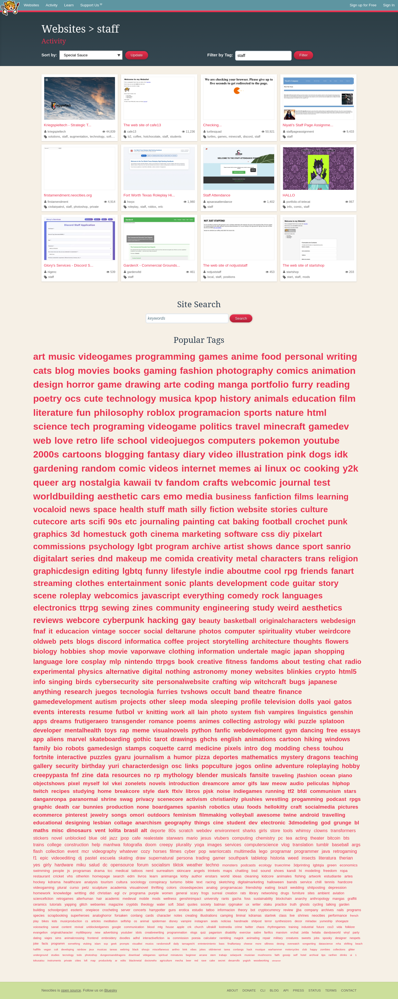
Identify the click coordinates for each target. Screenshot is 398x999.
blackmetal (135, 960)
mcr (85, 851)
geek (113, 943)
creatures (292, 938)
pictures (348, 807)
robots (75, 748)
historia (277, 857)
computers (232, 440)
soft (171, 904)
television (280, 701)
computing (242, 837)
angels (199, 871)
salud (94, 864)
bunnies (93, 807)
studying (84, 791)
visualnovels (170, 730)
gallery (43, 766)
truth (293, 904)
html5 (348, 671)
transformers (343, 830)
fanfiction (272, 496)
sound (266, 871)
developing (67, 949)
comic (298, 206)
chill (318, 882)
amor (238, 783)
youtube (321, 440)
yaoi (324, 701)
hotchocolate (151, 136)
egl (116, 893)
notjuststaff (212, 272)
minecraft (235, 136)
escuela (108, 857)
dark (163, 791)
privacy (145, 799)
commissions (59, 546)
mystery (292, 757)
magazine (116, 904)
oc (295, 468)
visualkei (137, 943)
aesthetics (322, 607)
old (103, 837)
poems (186, 721)
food (271, 356)
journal (295, 482)
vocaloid (49, 509)
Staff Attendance (217, 195)
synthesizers (283, 921)
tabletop (259, 857)
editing (105, 570)
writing (342, 356)
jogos (243, 766)
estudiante (332, 876)
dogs (320, 454)
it (51, 631)
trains (38, 844)
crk (189, 927)
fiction (222, 509)
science (50, 426)
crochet (309, 521)
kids (54, 921)
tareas (113, 949)
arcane (203, 954)
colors (172, 887)
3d (75, 533)
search (118, 876)
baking (246, 521)
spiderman (159, 921)
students (175, 136)
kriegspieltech (55, 131)
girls (263, 830)
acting (301, 837)
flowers (337, 641)
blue (93, 837)
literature (53, 412)
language (48, 661)
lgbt (144, 546)
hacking (162, 620)
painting (198, 521)
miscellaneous (160, 949)
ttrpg (89, 607)
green (332, 865)
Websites (31, 5)
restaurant (41, 876)
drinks (343, 954)
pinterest (76, 815)
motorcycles (292, 949)
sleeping (224, 701)
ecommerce (47, 815)
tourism (107, 882)
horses (160, 851)
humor (183, 757)
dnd (105, 558)
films (303, 496)
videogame (172, 426)
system (241, 712)
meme (140, 730)
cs (86, 921)
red (196, 960)
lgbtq (132, 570)
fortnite (43, 757)
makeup (131, 558)
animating (253, 938)
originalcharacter (62, 932)
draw (140, 857)
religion (343, 558)
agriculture (166, 960)
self (295, 954)
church (199, 927)
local (210, 276)
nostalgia (99, 482)
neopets (355, 938)
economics (349, 865)
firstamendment (56, 201)
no (147, 775)
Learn (69, 5)
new (97, 932)
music (61, 356)
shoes (279, 871)
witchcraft (270, 681)
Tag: (220, 54)
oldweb (44, 641)
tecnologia (137, 691)
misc (58, 830)
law (264, 783)
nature (289, 412)
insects (308, 857)
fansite (259, 775)
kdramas (255, 915)
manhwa (111, 844)
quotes (192, 904)
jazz (113, 837)
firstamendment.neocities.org (68, 195)
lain (203, 712)
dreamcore (215, 783)
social (153, 631)
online (263, 766)
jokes (203, 949)
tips (323, 954)
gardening (55, 468)
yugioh (247, 960)
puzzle (307, 721)
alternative (123, 671)
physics (90, 671)
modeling (312, 871)
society (206, 904)
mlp (115, 661)
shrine (109, 799)
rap (124, 730)
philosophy (118, 412)
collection (55, 851)
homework (41, 893)
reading (333, 384)
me (156, 558)
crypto (325, 671)
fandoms (264, 661)
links (191, 766)
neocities (318, 915)
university (211, 899)
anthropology (319, 899)
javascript (161, 595)
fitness (236, 661)
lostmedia (225, 927)
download (134, 954)
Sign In (389, 5)
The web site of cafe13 (142, 125)
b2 (129, 136)
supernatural (161, 857)
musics (149, 943)
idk (341, 454)
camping (226, 915)
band (242, 691)
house (170, 927)
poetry (47, 398)
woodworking (261, 960)
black (135, 949)
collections (339, 949)
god (326, 823)
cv (125, 893)
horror (80, 384)
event (72, 851)
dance (287, 546)
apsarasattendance (217, 201)
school (132, 440)
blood (151, 927)
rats (243, 893)
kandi (291, 871)
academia (118, 887)
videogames (105, 356)
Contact (349, 990)
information (216, 651)
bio (58, 748)
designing (77, 823)
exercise (245, 932)
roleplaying (323, 766)
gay (189, 620)
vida (339, 927)
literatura (327, 857)
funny (157, 570)
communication (134, 927)
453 (270, 272)
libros (193, 791)
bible (189, 882)
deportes (225, 757)
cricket (58, 876)
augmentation (79, 136)
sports (257, 412)
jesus (206, 837)
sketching (227, 882)
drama (99, 871)
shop (97, 651)
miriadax (310, 921)
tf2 (291, 791)
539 (110, 272)
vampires (281, 712)
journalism (149, 757)
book (186, 661)
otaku (268, 904)
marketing (201, 533)
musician (250, 954)
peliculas (318, 783)
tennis (330, 882)
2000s (46, 454)
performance (337, 915)
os (135, 921)
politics (216, 426)
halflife (37, 949)
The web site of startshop (303, 265)
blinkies (299, 671)
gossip (286, 954)
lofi (85, 960)
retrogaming (345, 851)
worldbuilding (63, 496)
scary (194, 893)
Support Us (91, 5)
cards (149, 915)
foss (247, 899)
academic (112, 899)
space (104, 509)
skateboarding (109, 739)
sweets (306, 938)
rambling (225, 938)
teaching (346, 757)
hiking (313, 739)
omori (137, 815)
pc (280, 837)
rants (225, 899)
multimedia (245, 851)
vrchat (294, 932)
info (289, 206)
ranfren (333, 954)
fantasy (163, 454)
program (172, 546)
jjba (299, 910)
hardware (63, 864)
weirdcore (335, 631)
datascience (325, 943)
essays (350, 730)
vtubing (87, 943)
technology (97, 136)
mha (338, 943)
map (92, 960)
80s (172, 830)
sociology (138, 882)
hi (300, 871)
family (41, 748)
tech (80, 426)
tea (289, 837)
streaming (52, 583)
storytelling (231, 641)
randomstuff (164, 943)
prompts (124, 943)
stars (350, 791)
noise (223, 791)
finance (290, 691)
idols (139, 932)
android (309, 815)
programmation (177, 932)
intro (251, 748)
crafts (215, 482)
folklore (350, 927)
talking (331, 904)
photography (244, 370)
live (292, 915)
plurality (184, 844)
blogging (124, 454)
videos (163, 468)
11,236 (188, 131)
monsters (230, 865)
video (220, 454)
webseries (98, 904)
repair (266, 938)
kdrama (54, 882)
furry (302, 384)
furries (167, 691)
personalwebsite (183, 681)
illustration (260, 454)
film (347, 398)
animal (144, 921)
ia (168, 938)
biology (45, 651)
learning (333, 496)
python (201, 730)
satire (257, 932)
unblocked (75, 837)
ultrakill (211, 927)
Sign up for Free (363, 5)
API (286, 990)
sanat (54, 927)
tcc (110, 871)
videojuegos (177, 440)
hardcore (345, 882)
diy (284, 533)
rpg (290, 570)
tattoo (210, 910)
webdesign (338, 620)
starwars (174, 837)
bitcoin (334, 837)
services (233, 844)
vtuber (305, 631)
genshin (341, 712)
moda (198, 701)
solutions (54, 136)
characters (281, 558)
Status (314, 990)
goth (138, 533)
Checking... (212, 125)
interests (71, 712)
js (68, 871)
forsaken (121, 915)
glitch (83, 904)
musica (175, 398)
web (42, 440)
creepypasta (50, 775)
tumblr (322, 844)
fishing (300, 876)
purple (153, 893)
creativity (215, 558)
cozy (145, 851)
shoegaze (342, 921)
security (67, 766)
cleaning (251, 876)
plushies (252, 799)
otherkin (82, 876)
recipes (60, 791)
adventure (289, 766)
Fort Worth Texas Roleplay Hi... (149, 195)
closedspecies (191, 887)
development (241, 583)
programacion (209, 412)
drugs (285, 893)
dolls (306, 701)
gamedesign (104, 748)
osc (176, 766)
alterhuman (85, 899)
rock (270, 595)
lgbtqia (318, 865)
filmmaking (213, 815)
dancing (311, 730)
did (91, 893)
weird (288, 607)
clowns (321, 830)
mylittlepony (84, 932)
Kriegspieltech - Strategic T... (67, 125)
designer (340, 938)
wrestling (277, 799)
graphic (42, 807)
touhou (333, 748)
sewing (115, 607)
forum (142, 864)
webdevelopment (258, 730)
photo (219, 712)
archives (327, 910)
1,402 (268, 201)
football (277, 521)
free (331, 730)
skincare (183, 871)
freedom (330, 871)
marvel (76, 739)
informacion (226, 910)
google (116, 927)
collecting (237, 721)
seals (214, 921)
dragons (318, 757)
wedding (297, 887)
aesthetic (117, 496)
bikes (45, 921)
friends (314, 570)
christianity (224, 799)
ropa (343, 871)
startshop (291, 272)
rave (203, 960)
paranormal (83, 799)
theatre (264, 691)
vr (140, 712)
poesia (196, 938)
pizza (202, 757)
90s (115, 521)
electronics (55, 607)
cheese (248, 943)
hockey (39, 882)
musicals (234, 775)
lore (72, 661)
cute (93, 398)
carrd (184, 748)
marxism (281, 932)
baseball (340, 844)
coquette (161, 748)
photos (210, 631)
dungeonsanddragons (112, 954)
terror (268, 921)
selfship (126, 921)
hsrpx (129, 201)
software (112, 136)
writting (80, 893)
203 (349, 272)
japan (302, 651)
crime (238, 927)
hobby (351, 766)
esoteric (77, 910)
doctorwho (151, 960)
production (119, 807)
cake (212, 960)
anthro (176, 949)
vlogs (193, 932)
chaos (260, 927)
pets (66, 641)
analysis (91, 882)
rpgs (355, 799)
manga (233, 384)
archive (206, 546)
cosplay (93, 661)
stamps (135, 748)
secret (221, 960)
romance (161, 721)
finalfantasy (234, 943)
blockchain (284, 899)
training (293, 927)
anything (47, 691)
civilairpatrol (56, 206)
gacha (236, 899)
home (104, 791)
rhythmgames (277, 927)
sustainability (263, 899)
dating (37, 938)
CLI (262, 990)
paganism (215, 932)
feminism (184, 815)
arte (172, 384)
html (316, 412)
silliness (269, 943)
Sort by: (49, 54)
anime (244, 356)
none (143, 807)
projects (133, 701)
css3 (330, 927)
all (191, 712)
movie (117, 651)
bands (292, 882)
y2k (350, 468)
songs (119, 815)
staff (65, 136)
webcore (83, 620)
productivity (105, 960)
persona (185, 857)
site (147, 681)
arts (77, 521)
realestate (153, 837)
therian (346, 857)
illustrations (208, 915)
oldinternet (215, 949)
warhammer (275, 949)
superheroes (80, 915)
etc (131, 521)
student (236, 823)
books (126, 370)
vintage (104, 631)
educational (47, 823)
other (157, 701)
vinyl (347, 932)
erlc (160, 206)
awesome (268, 815)
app (38, 739)
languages (302, 595)
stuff (155, 509)
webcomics (116, 595)
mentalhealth (82, 730)
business (233, 496)
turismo (176, 882)
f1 (35, 857)
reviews (48, 620)
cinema (165, 533)
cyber (190, 851)
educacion (72, 631)
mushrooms (264, 954)
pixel (74, 783)
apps (40, 721)
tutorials (56, 904)
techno (212, 864)
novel (56, 837)
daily (176, 943)
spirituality (275, 631)
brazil (282, 887)
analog (212, 887)
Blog (274, 990)
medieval (129, 899)
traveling (283, 775)
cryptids (132, 904)
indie (214, 570)
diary (194, 454)
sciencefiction (43, 899)
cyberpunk (123, 620)
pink (296, 454)
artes (348, 876)
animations (260, 739)
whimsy (303, 830)
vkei (117, 783)
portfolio (270, 384)
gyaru (122, 757)
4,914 (109, 201)
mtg (160, 927)
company (311, 910)
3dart (180, 904)
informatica (143, 641)
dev (253, 823)
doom (150, 844)
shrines (303, 915)
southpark (238, 857)
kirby (184, 876)
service (306, 882)
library (253, 893)
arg (69, 482)
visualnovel (139, 887)
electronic (273, 823)
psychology (111, 546)
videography (104, 851)
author (197, 876)
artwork (315, 876)
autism (106, 701)
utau (238, 807)
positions (229, 276)
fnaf (39, 631)
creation (231, 893)
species (38, 915)
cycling (318, 904)
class (283, 915)
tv (159, 482)
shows (260, 546)
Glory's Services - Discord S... (68, 265)
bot (252, 910)
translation (303, 844)
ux (247, 904)
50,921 (267, 131)
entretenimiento (207, 943)
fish (260, 712)
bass (221, 943)
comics (292, 370)
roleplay (133, 206)
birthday (93, 766)
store (275, 830)
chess (311, 748)
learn (154, 876)
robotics (219, 807)
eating (270, 887)
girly (47, 864)
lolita (115, 830)
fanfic (222, 730)
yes (36, 864)
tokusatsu (38, 960)
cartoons (82, 454)
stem (213, 954)
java (326, 851)
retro (87, 440)
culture (314, 509)
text (200, 882)
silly (198, 509)
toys (110, 730)
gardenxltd (132, 272)
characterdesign (145, 766)
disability (230, 932)
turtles (211, 136)
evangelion (40, 932)
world (225, 876)
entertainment (134, 583)
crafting (224, 681)
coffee (137, 136)
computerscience (261, 844)
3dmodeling (303, 823)
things (202, 823)
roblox (152, 206)
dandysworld (332, 932)
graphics (50, 533)
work (178, 712)
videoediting (63, 857)
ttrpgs (165, 661)
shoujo (145, 949)
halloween (275, 882)
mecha (179, 960)
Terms (331, 990)
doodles (124, 938)
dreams (61, 721)
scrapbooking (57, 915)
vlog (285, 844)
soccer (129, 631)
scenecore (170, 799)
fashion (196, 370)
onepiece (92, 910)
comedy (242, 595)
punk (337, 521)
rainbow (81, 949)
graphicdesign (61, 570)
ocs (73, 398)
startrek (270, 915)
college (54, 844)
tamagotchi (188, 943)
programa (137, 893)
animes (209, 721)
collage (123, 823)
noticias (226, 921)
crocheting (110, 910)
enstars (211, 876)
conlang (137, 915)
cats (42, 370)
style (149, 791)
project (198, 641)
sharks (249, 830)
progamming (307, 799)
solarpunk (235, 954)
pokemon (279, 440)
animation (333, 370)
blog (65, 370)
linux (276, 468)
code (279, 583)
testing (314, 661)
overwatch (293, 943)
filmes (175, 851)
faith (277, 954)
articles (96, 921)
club (304, 949)
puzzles (100, 757)
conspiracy (158, 882)
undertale (253, 651)
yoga (199, 844)
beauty (209, 620)
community (178, 607)
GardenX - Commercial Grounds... (152, 265)
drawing (143, 384)
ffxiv (177, 791)
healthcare (72, 882)
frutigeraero (91, 721)
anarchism (148, 823)
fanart (342, 570)
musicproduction (71, 921)
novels (157, 783)
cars (150, 496)
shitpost (256, 921)
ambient (323, 893)
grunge (342, 823)
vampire (186, 921)
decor (298, 921)
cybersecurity (117, 681)
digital (153, 671)
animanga (169, 876)
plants (201, 583)
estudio (197, 910)
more (258, 943)
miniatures (177, 954)
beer (188, 960)
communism (325, 791)
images (214, 844)
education (314, 398)
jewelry (99, 815)
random (98, 468)
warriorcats (220, 851)
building (39, 910)
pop (202, 851)
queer (46, 482)
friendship (254, 887)
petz (85, 887)
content (66, 927)
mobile (144, 899)
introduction (184, 783)
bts (347, 837)
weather (195, 864)
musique (260, 949)
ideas (236, 876)
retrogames (64, 899)
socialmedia (320, 807)
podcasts (248, 865)
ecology (265, 865)
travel (247, 426)
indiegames (248, 791)
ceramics (40, 904)
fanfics (268, 932)
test (322, 482)
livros (142, 876)
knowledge (63, 893)
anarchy (301, 899)
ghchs (209, 739)
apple (180, 927)
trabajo (223, 954)
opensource (122, 864)
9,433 (348, 131)
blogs (85, 641)
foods (254, 807)
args (356, 844)
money (241, 671)
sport (312, 546)
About (232, 990)
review (288, 910)
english (231, 739)
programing (119, 426)
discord (248, 136)
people (58, 871)
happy (313, 949)
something (74, 943)
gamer (219, 857)
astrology (267, 721)
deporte (157, 830)
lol (106, 783)
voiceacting (40, 927)
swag (126, 799)
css (268, 533)
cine (218, 823)
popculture (216, 766)
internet (198, 468)
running (275, 791)
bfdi (302, 791)
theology (147, 904)
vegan (47, 949)
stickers (40, 837)
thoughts (307, 641)
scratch (186, 830)
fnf (75, 775)
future (320, 927)
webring (124, 949)
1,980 (189, 201)
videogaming (43, 887)
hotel (303, 954)
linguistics (312, 712)
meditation (110, 921)
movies (94, 370)
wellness (169, 899)
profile (251, 701)
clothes (89, 583)
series (83, 558)
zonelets (135, 783)
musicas (102, 949)
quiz (203, 932)
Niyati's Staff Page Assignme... (308, 125)
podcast (336, 799)
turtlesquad (212, 131)
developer (47, 730)
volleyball (242, 815)
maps (227, 871)
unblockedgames (97, 927)
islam (98, 943)
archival (313, 954)
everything (203, 595)
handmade (241, 921)
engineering (226, 607)
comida (179, 558)
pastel (91, 857)
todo (79, 954)
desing (280, 943)
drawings (184, 739)
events (43, 712)
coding (199, 384)
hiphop (341, 783)
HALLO (289, 195)
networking (269, 893)
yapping (71, 904)
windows (337, 739)
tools (288, 830)
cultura (121, 882)
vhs (70, 876)
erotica (184, 910)
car (76, 807)
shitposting (316, 887)
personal (304, 356)
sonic (175, 583)
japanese (322, 681)
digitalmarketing (251, 882)
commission (180, 938)
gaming (160, 370)
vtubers (221, 837)
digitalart (50, 558)
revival (79, 927)
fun (83, 412)
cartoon (290, 739)
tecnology (68, 954)
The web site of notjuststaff (225, 265)
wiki (289, 721)
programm (58, 943)
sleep (177, 701)
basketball (240, 620)
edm (131, 876)
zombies (325, 949)
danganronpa (49, 799)
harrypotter (157, 910)
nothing (178, 671)
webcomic (253, 482)
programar (281, 851)
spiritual (163, 954)
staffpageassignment (298, 131)
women (167, 893)
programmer (306, 851)
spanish (196, 807)
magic (280, 651)
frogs (205, 893)
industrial (307, 927)
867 (349, 201)
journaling (159, 521)
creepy (166, 844)
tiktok (178, 864)
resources (126, 775)
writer (256, 904)
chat (335, 661)
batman (220, 904)
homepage (101, 876)
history (235, 398)
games (222, 136)
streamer (276, 960)
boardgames (167, 807)
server (125, 910)
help (96, 844)
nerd (149, 871)
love (63, 440)
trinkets (214, 871)
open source (71, 990)
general (181, 893)
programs (354, 910)
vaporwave (148, 651)
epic (44, 857)
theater (317, 837)
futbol (125, 712)
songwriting (309, 943)
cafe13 (130, 131)
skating (126, 857)
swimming (41, 871)
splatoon (332, 721)
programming (165, 356)
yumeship (326, 921)
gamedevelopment (62, 701)
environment (227, 830)
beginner (191, 954)
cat (224, 521)
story (328, 583)
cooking (321, 468)
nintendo (138, 661)
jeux (91, 949)
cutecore (50, 521)
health (132, 509)
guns (172, 910)
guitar (303, 583)
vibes (193, 949)
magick (238, 938)
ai (258, 468)
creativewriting (154, 932)
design (48, 384)
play (36, 921)
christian (104, 893)
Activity (51, 5)
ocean (327, 775)
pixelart (307, 533)
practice (281, 904)
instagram (201, 921)
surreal (217, 893)
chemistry (265, 837)
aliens (55, 739)
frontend (92, 938)
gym (291, 730)
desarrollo (234, 960)
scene (44, 595)
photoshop (81, 206)
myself (91, 783)
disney (173, 921)
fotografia (132, 844)
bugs (297, 681)
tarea (227, 949)
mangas (338, 899)
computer (239, 631)
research (78, 691)
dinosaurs (79, 830)
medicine (208, 748)
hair (99, 899)
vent (100, 830)
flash (38, 851)
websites (269, 671)
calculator (210, 938)
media (199, 496)
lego (263, 851)
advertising (110, 932)
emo (172, 496)
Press (298, 990)
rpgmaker (235, 904)
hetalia (316, 932)
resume (100, 712)
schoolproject (58, 910)
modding (287, 748)
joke (36, 943)
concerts (139, 910)
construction (76, 844)
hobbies (73, 651)
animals (271, 398)
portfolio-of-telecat (296, 201)
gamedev (328, 426)
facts (45, 943)
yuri (113, 766)
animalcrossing (74, 938)
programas (82, 871)
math (177, 509)
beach (359, 943)
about (290, 661)
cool (272, 570)
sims (58, 938)
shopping (329, 651)
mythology (178, 775)
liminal (240, 915)
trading (203, 857)
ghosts (305, 904)
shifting (348, 943)
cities (78, 960)
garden (344, 904)
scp (106, 943)
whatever (129, 851)
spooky (327, 938)
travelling (333, 815)
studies (55, 954)
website (252, 509)
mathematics (259, 757)
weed (293, 857)
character (164, 915)
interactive (72, 757)
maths (41, 830)
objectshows (49, 783)
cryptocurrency (269, 910)
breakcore (127, 791)
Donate (249, 990)
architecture (271, 641)
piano (345, 775)
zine (87, 775)
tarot (160, 739)
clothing (182, 651)
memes (235, 468)
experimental (54, 671)
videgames (149, 954)
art (39, 356)
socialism (161, 864)
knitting (157, 712)
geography (177, 823)
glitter (352, 949)
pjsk (208, 791)
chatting (241, 871)
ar (116, 960)
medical (122, 871)
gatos (343, 701)
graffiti (352, 899)
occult (221, 691)
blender (207, 775)
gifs (252, 783)
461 (190, 272)
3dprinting (302, 865)
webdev (204, 830)
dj (80, 857)
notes (178, 915)
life (107, 440)
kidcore (267, 876)
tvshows (194, 691)
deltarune (181, 631)
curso (74, 887)
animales (284, 876)
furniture (298, 893)
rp (157, 775)
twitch (40, 791)
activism (196, 799)
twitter (249, 927)
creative (209, 661)
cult (56, 949)
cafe (136, 837)
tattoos (137, 871)
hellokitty (276, 807)
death (62, 807)
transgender (128, 721)
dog (266, 748)
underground (40, 954)
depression (337, 887)
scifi (97, 521)
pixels (232, 748)
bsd (255, 871)
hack (249, 949)
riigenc (50, 272)
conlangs (238, 949)
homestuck (105, 533)
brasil (131, 830)
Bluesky (110, 990)
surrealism (165, 871)
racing (211, 882)
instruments (54, 960)
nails (340, 910)
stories (284, 509)
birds (83, 681)
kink (185, 949)
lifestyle (186, 570)
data (102, 775)
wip (246, 681)
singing (60, 681)
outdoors (158, 815)
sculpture (99, 887)
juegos (106, 691)
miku (81, 864)
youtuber (126, 932)
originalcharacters (289, 620)
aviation (338, 893)
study (263, 607)
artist (234, 546)
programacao (232, 887)
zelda (305, 932)
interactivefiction (153, 938)
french (354, 915)
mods (306, 276)
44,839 (108, 131)
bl (356, 823)
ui (351, 954)
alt (144, 830)
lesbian (102, 823)
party (356, 932)
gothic (142, 739)
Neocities (48, 990)
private (94, 206)
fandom (183, 482)
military (278, 938)
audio (297, 783)
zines (142, 607)
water (161, 904)
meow (279, 783)
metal (247, 558)
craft (296, 807)
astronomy (210, 671)
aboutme (244, 570)
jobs (317, 938)
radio (353, 661)
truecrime (282, 865)
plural (62, 887)
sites (311, 893)
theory (242, 910)
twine (290, 815)
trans (315, 558)
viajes (48, 938)
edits (123, 960)
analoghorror (102, 915)
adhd (136, 938)
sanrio (338, 546)
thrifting (157, 887)
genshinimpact (190, 899)
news (80, 509)
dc (105, 864)
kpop (205, 398)
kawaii (137, 482)
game (110, 384)
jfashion (307, 775)
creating (191, 915)
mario (192, 837)
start (290, 276)
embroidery (108, 938)
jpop (125, 837)
